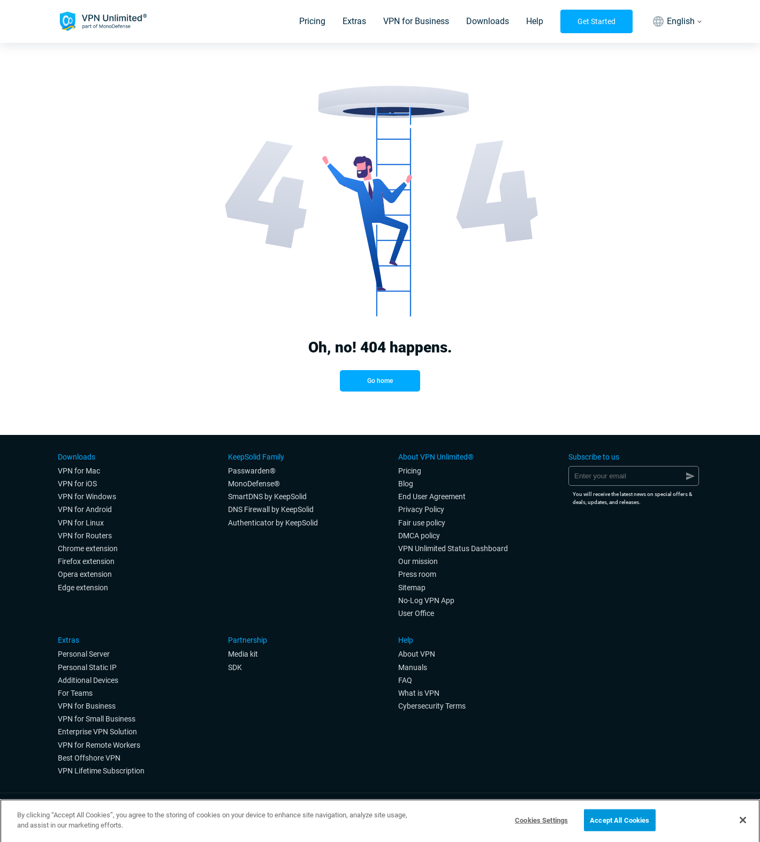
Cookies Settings (541, 823)
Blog (405, 483)
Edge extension (83, 587)
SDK (235, 667)
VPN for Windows (87, 496)
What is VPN (418, 693)
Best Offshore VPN (89, 758)
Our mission (418, 561)
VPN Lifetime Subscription (101, 770)
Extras (354, 21)
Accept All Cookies (619, 823)
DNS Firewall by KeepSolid (271, 509)
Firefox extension (86, 561)
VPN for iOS (77, 483)
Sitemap (411, 587)
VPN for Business (416, 21)
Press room (417, 574)
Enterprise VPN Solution (97, 731)
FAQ (405, 680)
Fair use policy (421, 522)
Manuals (412, 667)
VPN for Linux (81, 522)
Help (534, 21)
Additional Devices (88, 680)
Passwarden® (252, 471)
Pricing (312, 21)
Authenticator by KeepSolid (273, 522)
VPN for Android (85, 509)
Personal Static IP (87, 667)
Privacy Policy (421, 509)
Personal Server (84, 654)
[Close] (743, 823)
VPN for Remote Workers (99, 745)
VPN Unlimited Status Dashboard (453, 548)
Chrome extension (88, 548)
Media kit (243, 654)
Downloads (487, 21)
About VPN (416, 654)
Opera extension (85, 574)
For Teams (75, 693)
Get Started (596, 21)
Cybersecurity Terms (432, 706)
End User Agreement (432, 496)
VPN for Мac (79, 471)
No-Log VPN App (426, 600)
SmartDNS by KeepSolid (267, 496)
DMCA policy (419, 535)
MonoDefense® (254, 483)
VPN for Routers (85, 535)
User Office (416, 613)
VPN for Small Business (96, 719)
